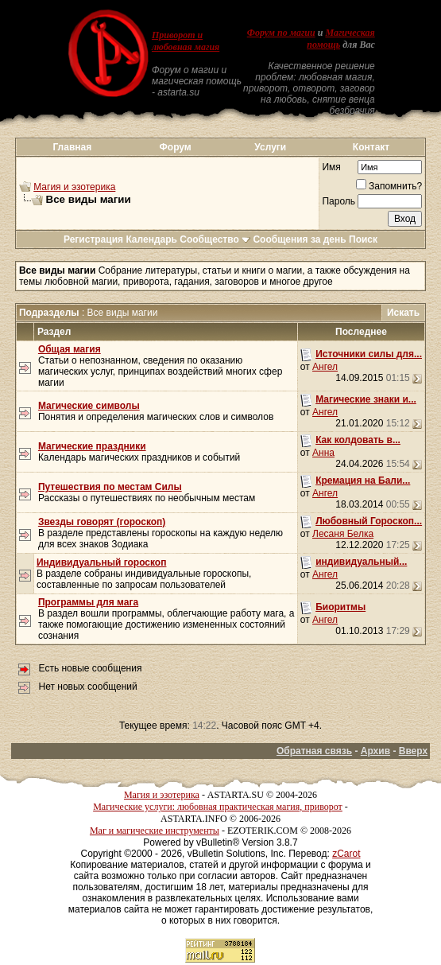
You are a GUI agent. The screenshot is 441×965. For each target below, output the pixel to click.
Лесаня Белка (342, 533)
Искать (403, 312)
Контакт (371, 147)
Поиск (363, 239)
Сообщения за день (299, 239)
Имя (331, 167)
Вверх (413, 751)
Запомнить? (389, 186)
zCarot (346, 853)
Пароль (338, 201)
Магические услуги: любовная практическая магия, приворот (217, 806)
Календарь (151, 239)
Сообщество (215, 239)
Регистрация (93, 239)
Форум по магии (281, 32)
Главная (71, 147)
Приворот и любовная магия (185, 41)
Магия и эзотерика (74, 187)
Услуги (270, 147)
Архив (375, 751)
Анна (323, 452)
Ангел (325, 366)
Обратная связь (314, 751)
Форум (175, 147)
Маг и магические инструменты (154, 830)
